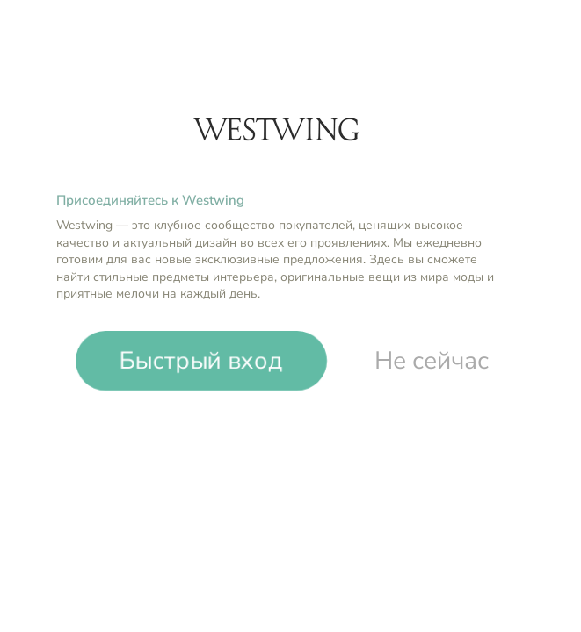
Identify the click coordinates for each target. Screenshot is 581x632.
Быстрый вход (201, 360)
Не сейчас (431, 360)
